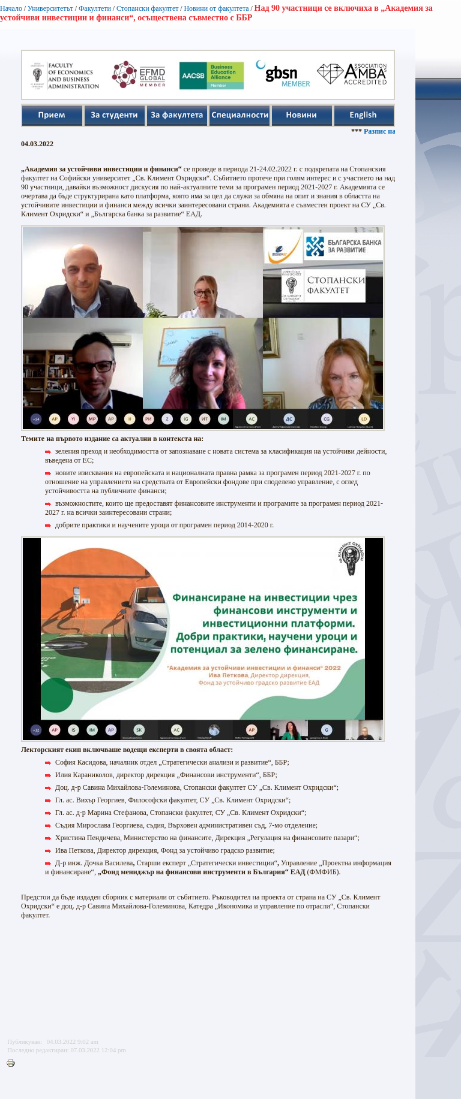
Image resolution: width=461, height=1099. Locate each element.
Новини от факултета (216, 8)
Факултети (95, 8)
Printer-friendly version (14, 1063)
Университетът (50, 8)
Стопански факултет (147, 8)
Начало (11, 8)
